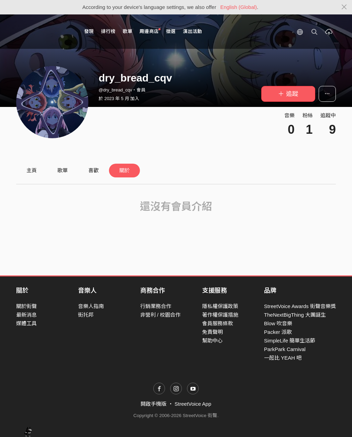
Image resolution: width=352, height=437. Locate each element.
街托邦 (86, 315)
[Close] (344, 7)
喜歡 (93, 170)
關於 (124, 170)
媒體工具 (26, 323)
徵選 (171, 31)
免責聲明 (212, 332)
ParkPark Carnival (285, 349)
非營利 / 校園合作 (160, 315)
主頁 (31, 170)
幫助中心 (212, 340)
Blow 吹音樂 (278, 323)
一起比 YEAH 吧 (282, 358)
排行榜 (108, 31)
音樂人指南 (91, 306)
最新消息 (26, 315)
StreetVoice (44, 31)
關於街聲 (26, 306)
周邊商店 (150, 31)
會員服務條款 (217, 323)
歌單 (127, 31)
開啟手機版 (153, 404)
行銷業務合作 (155, 306)
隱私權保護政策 (220, 306)
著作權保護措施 (220, 315)
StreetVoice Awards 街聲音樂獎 (300, 306)
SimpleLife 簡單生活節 (289, 340)
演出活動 (192, 31)
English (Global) (238, 7)
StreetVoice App (193, 404)
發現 (89, 31)
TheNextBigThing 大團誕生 (295, 315)
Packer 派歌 (278, 332)
